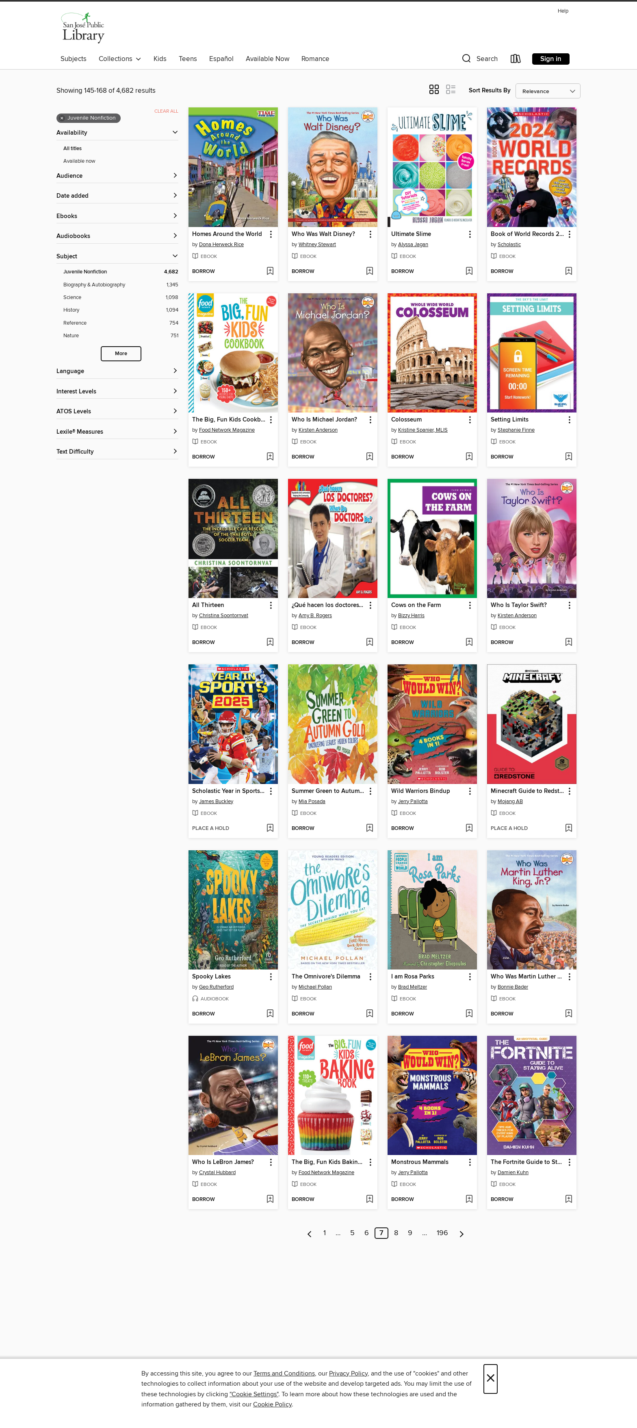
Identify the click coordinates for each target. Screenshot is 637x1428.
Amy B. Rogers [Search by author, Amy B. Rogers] (315, 615)
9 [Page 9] (410, 1233)
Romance (315, 59)
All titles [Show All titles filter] (72, 148)
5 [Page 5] (352, 1233)
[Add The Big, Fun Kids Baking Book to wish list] (369, 1199)
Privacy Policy (348, 1373)
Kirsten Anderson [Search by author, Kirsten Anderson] (318, 430)
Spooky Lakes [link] (211, 976)
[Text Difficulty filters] (117, 452)
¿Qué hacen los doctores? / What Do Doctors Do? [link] (329, 605)
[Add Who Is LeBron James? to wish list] (270, 1199)
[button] (479, 60)
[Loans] (516, 60)
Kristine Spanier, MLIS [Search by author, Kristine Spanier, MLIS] (423, 430)
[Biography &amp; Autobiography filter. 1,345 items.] (120, 285)
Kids (160, 59)
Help (563, 11)
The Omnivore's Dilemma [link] (326, 976)
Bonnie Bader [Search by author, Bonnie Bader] (513, 987)
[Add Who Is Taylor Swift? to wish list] (568, 643)
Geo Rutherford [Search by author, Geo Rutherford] (216, 987)
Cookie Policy (272, 1404)
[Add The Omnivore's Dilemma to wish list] (369, 1014)
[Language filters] (117, 371)
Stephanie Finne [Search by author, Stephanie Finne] (516, 430)
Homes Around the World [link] (227, 234)
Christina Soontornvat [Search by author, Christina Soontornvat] (223, 615)
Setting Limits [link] (510, 420)
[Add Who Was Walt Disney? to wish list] (369, 271)
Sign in (550, 59)
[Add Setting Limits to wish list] (568, 457)
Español (221, 59)
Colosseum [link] (406, 420)
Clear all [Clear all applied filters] (166, 111)
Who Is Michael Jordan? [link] (324, 420)
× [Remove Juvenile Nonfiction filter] (62, 118)
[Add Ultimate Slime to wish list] (469, 271)
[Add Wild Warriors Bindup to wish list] (469, 828)
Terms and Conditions (284, 1373)
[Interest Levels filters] (117, 392)
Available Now (267, 59)
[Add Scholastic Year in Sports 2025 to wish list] (270, 828)
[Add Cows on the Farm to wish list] (469, 643)
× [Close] (490, 1379)
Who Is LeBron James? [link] (223, 1162)
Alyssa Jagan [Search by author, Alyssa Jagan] (413, 244)
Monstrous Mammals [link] (419, 1162)
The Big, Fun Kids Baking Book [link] (329, 1162)
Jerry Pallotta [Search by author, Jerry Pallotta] (413, 801)
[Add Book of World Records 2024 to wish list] (568, 271)
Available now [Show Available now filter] (79, 161)
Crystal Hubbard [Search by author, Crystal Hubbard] (217, 1172)
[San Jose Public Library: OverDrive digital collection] (83, 28)
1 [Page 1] (324, 1233)
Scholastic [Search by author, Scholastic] (509, 244)
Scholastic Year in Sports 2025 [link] (229, 791)
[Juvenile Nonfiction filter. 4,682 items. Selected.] (120, 272)
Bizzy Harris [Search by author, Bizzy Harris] (411, 615)
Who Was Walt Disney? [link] (323, 234)
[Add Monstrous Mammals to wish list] (469, 1199)
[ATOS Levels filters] (117, 412)
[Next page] (462, 1233)
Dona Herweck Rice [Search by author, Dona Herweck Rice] (221, 244)
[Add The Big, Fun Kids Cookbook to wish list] (270, 457)
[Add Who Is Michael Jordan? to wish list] (369, 457)
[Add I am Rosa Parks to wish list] (469, 1014)
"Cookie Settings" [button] (254, 1394)
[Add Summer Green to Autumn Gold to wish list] (369, 828)
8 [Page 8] (396, 1233)
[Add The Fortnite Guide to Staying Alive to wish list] (568, 1199)
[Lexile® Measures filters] (117, 432)
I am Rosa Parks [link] (412, 976)
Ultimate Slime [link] (411, 234)
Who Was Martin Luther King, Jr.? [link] (528, 976)
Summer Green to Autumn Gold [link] (329, 791)
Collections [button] (120, 59)
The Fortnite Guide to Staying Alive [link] (528, 1162)
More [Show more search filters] (121, 353)
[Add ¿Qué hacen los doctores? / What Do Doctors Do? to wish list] (369, 643)
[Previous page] (310, 1233)
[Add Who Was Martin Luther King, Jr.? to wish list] (568, 1014)
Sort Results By (490, 90)
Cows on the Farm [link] (416, 605)
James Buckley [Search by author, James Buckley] (216, 801)
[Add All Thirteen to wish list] (270, 643)
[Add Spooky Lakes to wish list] (270, 1014)
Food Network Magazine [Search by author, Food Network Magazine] (227, 430)
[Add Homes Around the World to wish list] (270, 271)
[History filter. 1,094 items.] (120, 310)
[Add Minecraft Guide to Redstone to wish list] (568, 828)
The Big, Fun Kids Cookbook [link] (229, 420)
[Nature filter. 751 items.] (120, 336)
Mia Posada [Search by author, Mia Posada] (312, 801)
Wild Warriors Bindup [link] (420, 791)
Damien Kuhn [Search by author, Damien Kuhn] (513, 1172)
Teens (188, 59)
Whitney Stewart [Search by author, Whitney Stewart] (317, 244)
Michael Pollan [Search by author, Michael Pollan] (315, 987)
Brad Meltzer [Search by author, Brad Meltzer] (412, 987)
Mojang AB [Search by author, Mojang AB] (510, 801)
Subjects (74, 59)
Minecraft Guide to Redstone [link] (528, 791)
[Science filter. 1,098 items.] (120, 297)
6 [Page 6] (366, 1233)
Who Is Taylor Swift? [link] (519, 605)
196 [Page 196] (442, 1233)
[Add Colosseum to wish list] (469, 457)
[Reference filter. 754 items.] (120, 323)
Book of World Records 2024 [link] (528, 234)
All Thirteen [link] (208, 605)
